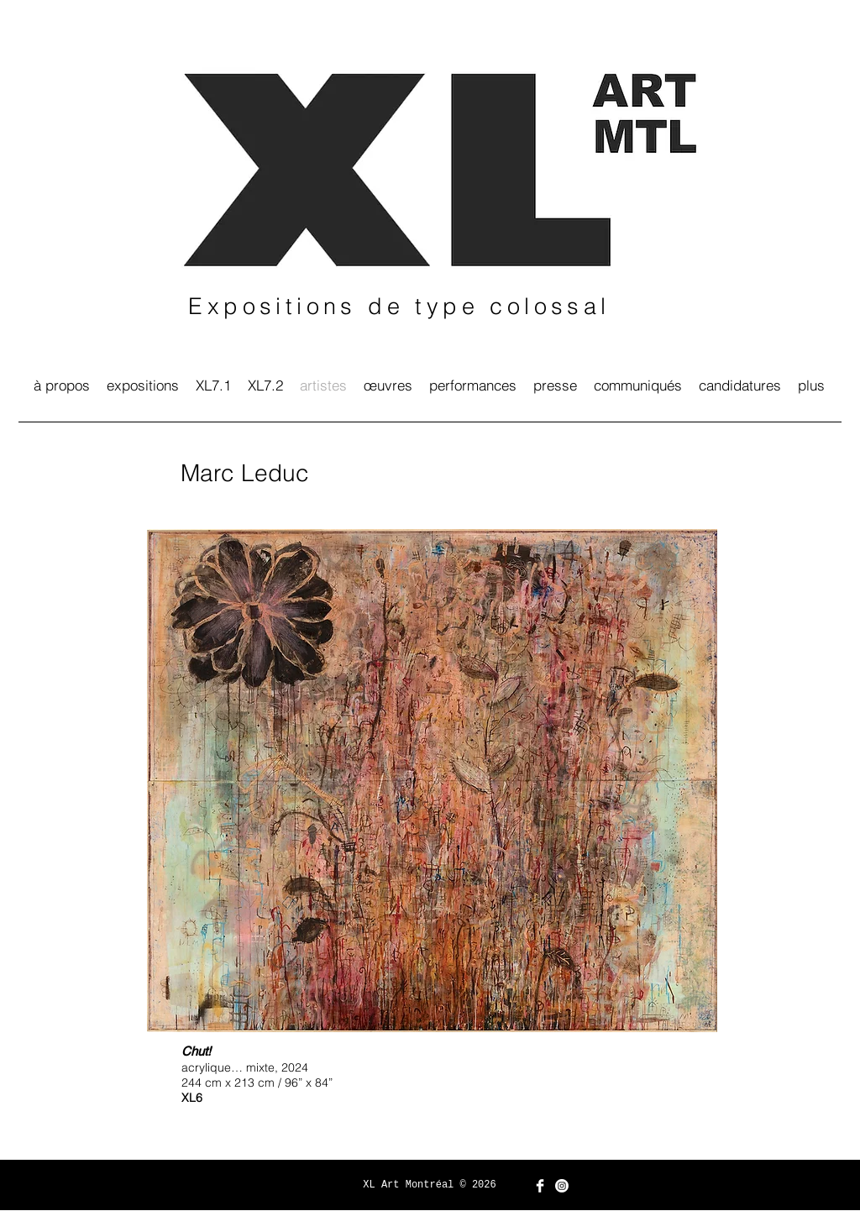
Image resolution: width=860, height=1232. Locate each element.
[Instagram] (562, 1186)
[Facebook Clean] (540, 1186)
